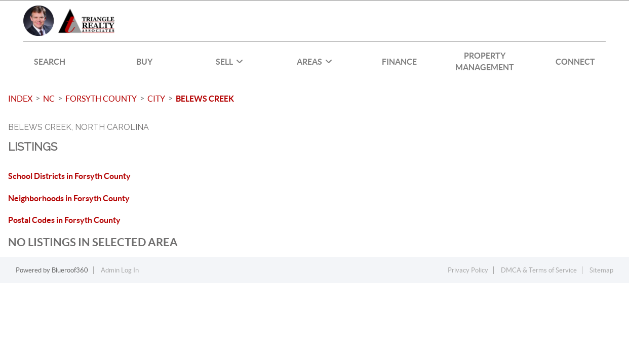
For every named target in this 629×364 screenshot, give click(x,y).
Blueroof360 (70, 270)
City (156, 98)
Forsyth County (101, 98)
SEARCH (49, 61)
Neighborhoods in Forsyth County (69, 198)
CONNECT (575, 61)
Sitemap (601, 270)
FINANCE (399, 61)
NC (49, 98)
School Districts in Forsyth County (69, 175)
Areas (314, 61)
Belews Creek (205, 98)
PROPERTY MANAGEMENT (484, 61)
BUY (144, 61)
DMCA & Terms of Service (539, 270)
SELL (229, 61)
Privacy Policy (468, 270)
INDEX (20, 98)
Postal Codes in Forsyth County (64, 219)
